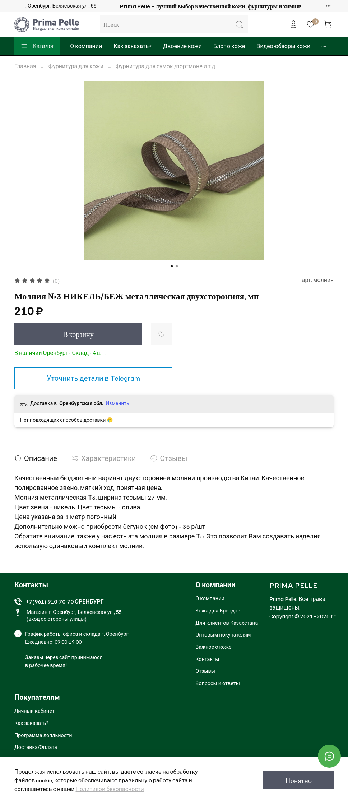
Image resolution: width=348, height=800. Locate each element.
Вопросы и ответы (217, 683)
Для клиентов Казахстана (226, 622)
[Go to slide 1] (172, 266)
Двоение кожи (182, 46)
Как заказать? (132, 46)
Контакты (207, 659)
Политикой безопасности (110, 788)
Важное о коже (213, 646)
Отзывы (205, 670)
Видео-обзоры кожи (283, 46)
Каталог (37, 46)
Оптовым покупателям (223, 634)
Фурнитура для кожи (75, 66)
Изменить (117, 403)
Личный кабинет (34, 710)
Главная (25, 66)
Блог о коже (229, 46)
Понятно (298, 780)
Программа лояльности (43, 735)
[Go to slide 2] (177, 266)
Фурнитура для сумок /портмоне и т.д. (166, 66)
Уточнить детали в (93, 378)
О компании (86, 46)
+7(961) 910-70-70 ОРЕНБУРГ (64, 601)
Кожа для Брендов (217, 610)
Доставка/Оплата (35, 747)
